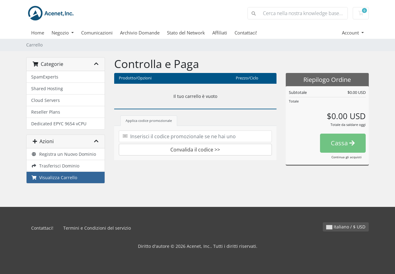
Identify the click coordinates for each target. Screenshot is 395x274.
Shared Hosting (47, 88)
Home (37, 33)
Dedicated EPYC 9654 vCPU (58, 124)
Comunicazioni (97, 33)
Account (351, 33)
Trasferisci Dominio (55, 166)
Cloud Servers (45, 100)
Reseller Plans (45, 112)
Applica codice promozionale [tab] (149, 120)
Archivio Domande (140, 33)
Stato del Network (186, 33)
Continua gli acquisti (346, 157)
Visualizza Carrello (54, 177)
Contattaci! (246, 33)
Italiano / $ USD (345, 227)
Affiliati (219, 33)
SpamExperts (44, 77)
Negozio (61, 33)
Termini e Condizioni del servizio (97, 228)
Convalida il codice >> (195, 149)
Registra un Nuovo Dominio (63, 154)
